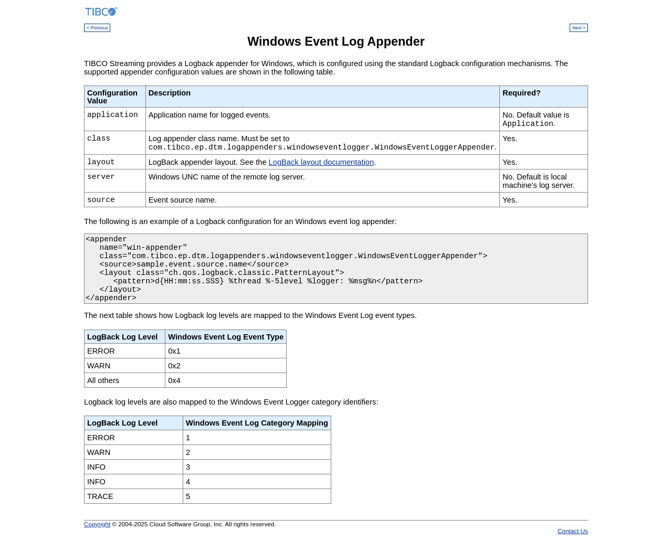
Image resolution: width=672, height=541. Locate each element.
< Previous (97, 27)
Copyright (97, 524)
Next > (578, 27)
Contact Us (573, 530)
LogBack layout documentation (321, 162)
